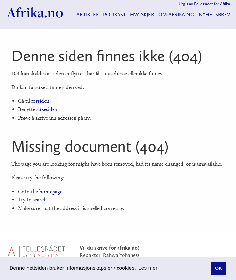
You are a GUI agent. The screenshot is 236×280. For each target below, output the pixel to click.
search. (40, 200)
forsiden (40, 101)
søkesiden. (47, 109)
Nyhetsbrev (214, 15)
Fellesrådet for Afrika (212, 3)
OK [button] (218, 268)
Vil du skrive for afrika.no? (109, 248)
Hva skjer (142, 15)
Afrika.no (35, 12)
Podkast (114, 15)
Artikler (87, 15)
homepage (50, 191)
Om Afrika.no (176, 15)
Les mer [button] (148, 268)
